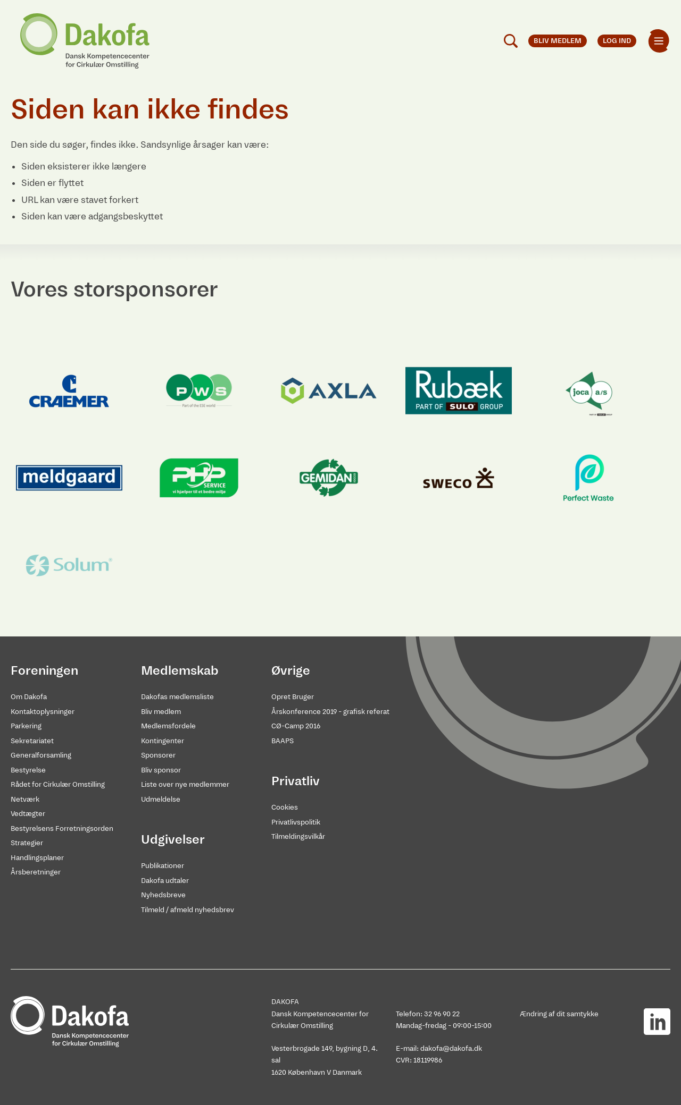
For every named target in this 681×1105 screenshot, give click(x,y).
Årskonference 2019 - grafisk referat (330, 711)
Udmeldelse (160, 799)
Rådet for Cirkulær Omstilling (58, 784)
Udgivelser (173, 839)
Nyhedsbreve (163, 894)
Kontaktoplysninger (42, 711)
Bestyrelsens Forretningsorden (62, 828)
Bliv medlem (161, 711)
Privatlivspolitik (295, 822)
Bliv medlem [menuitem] (558, 40)
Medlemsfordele (168, 725)
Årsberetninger (36, 872)
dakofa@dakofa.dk (451, 1048)
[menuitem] (658, 41)
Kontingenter (162, 740)
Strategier (27, 842)
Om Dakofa (29, 696)
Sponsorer (158, 755)
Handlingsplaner (37, 857)
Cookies (284, 807)
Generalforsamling (41, 755)
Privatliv (295, 781)
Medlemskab (180, 670)
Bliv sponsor (161, 770)
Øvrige (290, 670)
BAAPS (282, 740)
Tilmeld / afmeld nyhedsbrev (187, 909)
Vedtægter (28, 813)
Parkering (26, 725)
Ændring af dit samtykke (559, 1013)
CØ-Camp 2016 (295, 725)
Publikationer (162, 865)
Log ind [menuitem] (617, 40)
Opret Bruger (292, 696)
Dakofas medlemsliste (177, 696)
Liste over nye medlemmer (185, 784)
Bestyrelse (28, 770)
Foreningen (44, 670)
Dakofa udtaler (165, 880)
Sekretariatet (32, 740)
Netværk (25, 799)
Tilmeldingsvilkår (298, 836)
